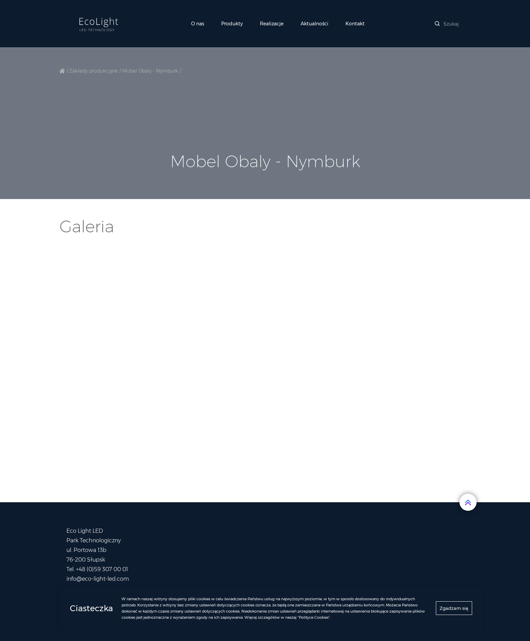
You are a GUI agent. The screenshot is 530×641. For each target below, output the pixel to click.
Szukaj (447, 24)
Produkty (232, 24)
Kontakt (355, 24)
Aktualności (314, 24)
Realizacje (271, 24)
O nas (197, 24)
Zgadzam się (454, 609)
